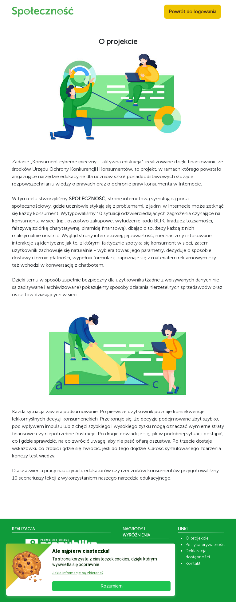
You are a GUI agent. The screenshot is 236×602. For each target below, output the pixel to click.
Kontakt (193, 563)
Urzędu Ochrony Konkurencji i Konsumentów (82, 169)
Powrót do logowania (192, 11)
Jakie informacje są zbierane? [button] (77, 573)
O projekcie (197, 538)
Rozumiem (111, 586)
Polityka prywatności (206, 544)
